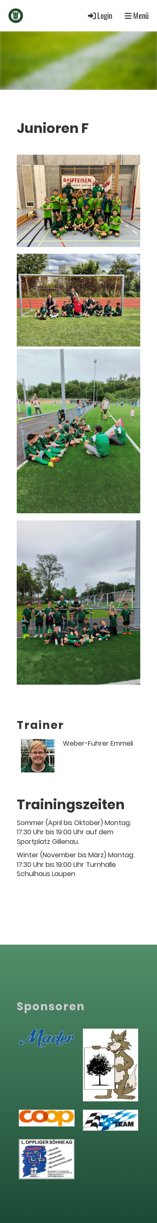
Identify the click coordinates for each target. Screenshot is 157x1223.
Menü (137, 15)
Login (99, 15)
